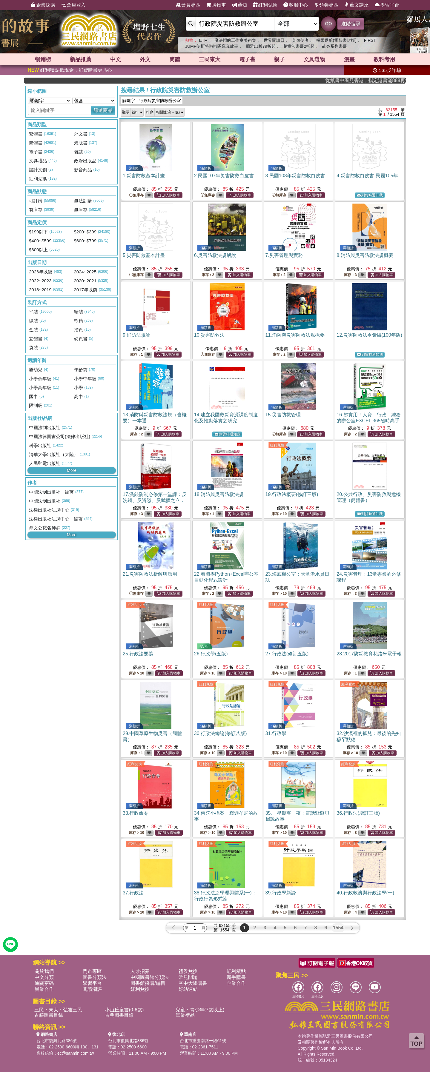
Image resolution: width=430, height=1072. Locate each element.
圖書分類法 (95, 977)
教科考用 (384, 59)
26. (211, 653)
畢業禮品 (185, 1015)
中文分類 (44, 977)
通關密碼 (44, 983)
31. (275, 733)
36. (358, 813)
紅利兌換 (265, 5)
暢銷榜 (43, 59)
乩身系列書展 (334, 46)
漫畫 (349, 59)
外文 (145, 59)
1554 (338, 927)
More (71, 470)
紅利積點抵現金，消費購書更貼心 (70, 70)
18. (219, 494)
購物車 (216, 5)
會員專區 (188, 5)
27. (287, 653)
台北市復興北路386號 (56, 1040)
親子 (279, 59)
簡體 (174, 59)
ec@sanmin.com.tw (75, 1053)
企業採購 (43, 5)
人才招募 (140, 971)
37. (133, 892)
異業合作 (44, 989)
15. (283, 414)
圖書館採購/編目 (147, 983)
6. (215, 255)
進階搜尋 (350, 23)
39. (280, 892)
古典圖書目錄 (119, 1015)
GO (328, 23)
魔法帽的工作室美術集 (235, 40)
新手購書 (236, 977)
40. (365, 892)
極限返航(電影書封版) (336, 40)
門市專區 (92, 971)
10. (209, 335)
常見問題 (188, 977)
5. (144, 255)
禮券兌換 (188, 971)
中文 (115, 59)
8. (365, 255)
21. (150, 574)
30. (220, 733)
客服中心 (295, 5)
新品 (80, 59)
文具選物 (314, 59)
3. (295, 175)
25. (138, 653)
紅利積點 (236, 971)
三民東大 (209, 59)
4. (368, 175)
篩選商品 (103, 110)
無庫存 (136, 195)
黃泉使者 (300, 40)
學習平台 (387, 5)
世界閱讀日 (274, 40)
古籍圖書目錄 (48, 1015)
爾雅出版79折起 (261, 46)
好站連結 (188, 989)
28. (369, 653)
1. (144, 175)
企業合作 (236, 983)
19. (291, 494)
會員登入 (73, 5)
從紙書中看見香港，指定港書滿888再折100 (385, 80)
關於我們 (44, 971)
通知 (239, 5)
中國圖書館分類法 (149, 977)
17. (155, 500)
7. (284, 255)
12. (369, 335)
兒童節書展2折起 (299, 46)
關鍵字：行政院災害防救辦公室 (151, 100)
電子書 (247, 59)
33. (135, 813)
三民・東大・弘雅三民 (58, 1009)
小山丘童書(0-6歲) (124, 1009)
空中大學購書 (193, 983)
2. (224, 175)
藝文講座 (356, 5)
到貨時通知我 (370, 195)
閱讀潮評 (92, 989)
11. (295, 335)
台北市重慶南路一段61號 (203, 1040)
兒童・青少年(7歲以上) (200, 1009)
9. (136, 335)
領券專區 (326, 5)
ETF (203, 40)
